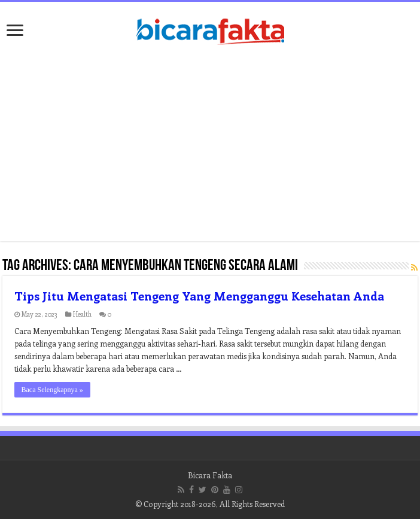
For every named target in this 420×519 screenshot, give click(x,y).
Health (82, 313)
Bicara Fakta (210, 475)
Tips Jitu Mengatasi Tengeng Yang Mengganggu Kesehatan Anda (199, 295)
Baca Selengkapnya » (52, 390)
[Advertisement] (210, 145)
